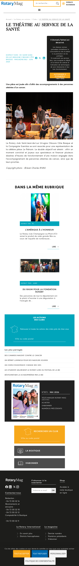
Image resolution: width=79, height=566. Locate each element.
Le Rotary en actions (22, 19)
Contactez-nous (13, 493)
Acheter (46, 403)
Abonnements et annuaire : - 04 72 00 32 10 (12, 507)
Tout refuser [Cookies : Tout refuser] (40, 554)
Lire (54, 247)
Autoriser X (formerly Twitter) (60, 76)
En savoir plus (26, 533)
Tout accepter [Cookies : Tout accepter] (21, 554)
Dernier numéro (55, 533)
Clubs (34, 19)
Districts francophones (29, 536)
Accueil (9, 19)
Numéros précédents (52, 408)
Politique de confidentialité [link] (40, 561)
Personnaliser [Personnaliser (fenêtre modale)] (58, 554)
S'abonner (47, 406)
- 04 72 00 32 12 (12, 512)
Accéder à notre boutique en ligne (66, 490)
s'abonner (27, 463)
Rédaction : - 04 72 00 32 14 (12, 499)
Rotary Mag (12, 3)
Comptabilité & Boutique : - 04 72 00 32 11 (16, 518)
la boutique (28, 450)
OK (53, 490)
